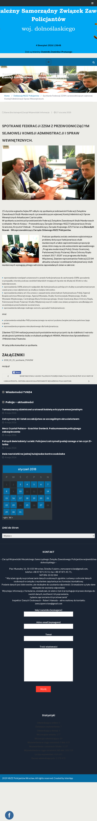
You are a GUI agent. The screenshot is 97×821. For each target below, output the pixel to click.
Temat (48, 636)
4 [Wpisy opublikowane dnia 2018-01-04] (27, 484)
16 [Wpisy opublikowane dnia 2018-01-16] (13, 498)
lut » (11, 517)
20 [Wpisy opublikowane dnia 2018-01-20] (41, 498)
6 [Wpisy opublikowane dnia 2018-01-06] (40, 484)
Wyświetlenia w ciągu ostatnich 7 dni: (46, 742)
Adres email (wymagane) (48, 624)
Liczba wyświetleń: (44, 754)
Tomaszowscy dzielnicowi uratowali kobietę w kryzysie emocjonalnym (42, 409)
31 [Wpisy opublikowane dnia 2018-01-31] (20, 512)
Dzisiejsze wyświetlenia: (47, 726)
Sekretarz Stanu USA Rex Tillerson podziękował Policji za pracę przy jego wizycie (56, 376)
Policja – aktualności (19, 402)
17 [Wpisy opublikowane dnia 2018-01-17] (20, 498)
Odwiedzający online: (48, 722)
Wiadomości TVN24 (19, 392)
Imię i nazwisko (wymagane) (48, 612)
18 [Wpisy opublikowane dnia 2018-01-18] (27, 498)
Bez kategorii (16, 112)
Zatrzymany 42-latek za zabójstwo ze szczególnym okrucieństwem (40, 418)
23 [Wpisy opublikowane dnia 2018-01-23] (13, 505)
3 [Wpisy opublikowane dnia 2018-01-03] (20, 484)
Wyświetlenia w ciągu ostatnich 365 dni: (44, 750)
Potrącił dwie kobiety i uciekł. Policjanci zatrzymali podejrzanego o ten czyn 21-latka (47, 443)
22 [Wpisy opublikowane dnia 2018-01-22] (6, 505)
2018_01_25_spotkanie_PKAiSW (18, 360)
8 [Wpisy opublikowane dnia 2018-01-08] (6, 491)
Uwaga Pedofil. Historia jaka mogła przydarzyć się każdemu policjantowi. (38, 381)
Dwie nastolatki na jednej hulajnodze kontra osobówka (33, 453)
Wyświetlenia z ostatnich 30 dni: (45, 746)
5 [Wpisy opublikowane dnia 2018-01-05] (34, 484)
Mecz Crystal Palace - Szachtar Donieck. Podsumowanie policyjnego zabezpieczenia (41, 430)
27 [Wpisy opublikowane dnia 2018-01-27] (41, 505)
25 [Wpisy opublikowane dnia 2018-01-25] (27, 505)
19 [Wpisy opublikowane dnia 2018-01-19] (34, 498)
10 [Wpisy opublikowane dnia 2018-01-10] (20, 491)
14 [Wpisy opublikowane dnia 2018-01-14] (48, 491)
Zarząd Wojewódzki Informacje (36, 112)
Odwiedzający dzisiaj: (48, 730)
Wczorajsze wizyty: (47, 734)
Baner (7, 112)
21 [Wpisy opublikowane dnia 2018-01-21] (48, 498)
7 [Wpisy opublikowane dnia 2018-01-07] (47, 484)
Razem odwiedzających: (43, 758)
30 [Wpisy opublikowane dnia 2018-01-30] (13, 512)
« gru (5, 517)
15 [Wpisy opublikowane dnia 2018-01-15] (6, 498)
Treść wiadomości (48, 663)
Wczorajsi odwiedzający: (47, 738)
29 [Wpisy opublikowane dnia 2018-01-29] (6, 512)
